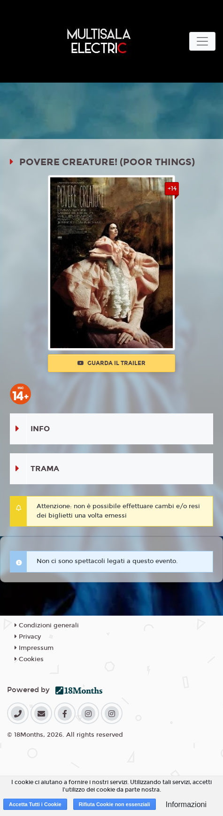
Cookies (29, 659)
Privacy (28, 637)
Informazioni (186, 804)
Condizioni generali (47, 625)
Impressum (34, 648)
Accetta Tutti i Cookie (35, 804)
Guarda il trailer (111, 363)
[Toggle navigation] (202, 41)
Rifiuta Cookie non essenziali (114, 804)
